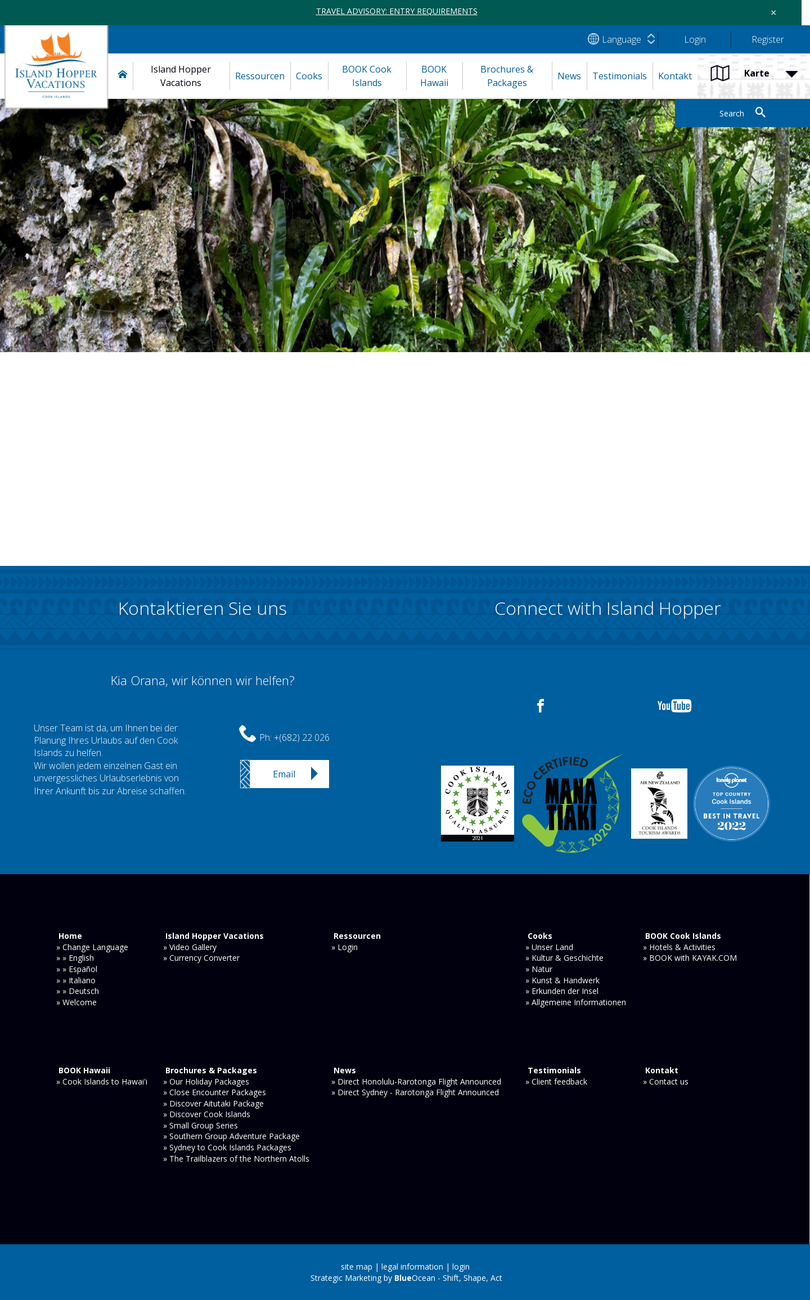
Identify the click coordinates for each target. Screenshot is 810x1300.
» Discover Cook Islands (206, 1114)
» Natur (538, 969)
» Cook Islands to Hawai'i (101, 1081)
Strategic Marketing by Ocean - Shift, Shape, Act (406, 1277)
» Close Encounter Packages (214, 1092)
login (461, 1266)
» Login (344, 947)
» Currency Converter (201, 957)
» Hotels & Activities (679, 947)
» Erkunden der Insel (561, 991)
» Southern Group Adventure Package (231, 1136)
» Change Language (92, 947)
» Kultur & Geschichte (564, 957)
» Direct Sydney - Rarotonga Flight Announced (415, 1092)
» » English (75, 957)
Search (731, 113)
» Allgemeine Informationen (575, 1002)
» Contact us (665, 1081)
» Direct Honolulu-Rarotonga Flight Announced (416, 1081)
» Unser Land (549, 947)
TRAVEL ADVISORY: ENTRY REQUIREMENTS (397, 11)
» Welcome (76, 1002)
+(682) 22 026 (302, 737)
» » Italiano (76, 980)
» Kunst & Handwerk (562, 980)
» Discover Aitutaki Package (213, 1103)
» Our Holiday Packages (206, 1081)
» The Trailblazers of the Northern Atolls (236, 1158)
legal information (412, 1266)
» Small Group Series (200, 1125)
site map (356, 1266)
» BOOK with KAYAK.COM (690, 957)
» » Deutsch (77, 991)
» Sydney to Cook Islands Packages (227, 1147)
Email (284, 774)
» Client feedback (556, 1081)
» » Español (76, 969)
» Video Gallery (190, 947)
